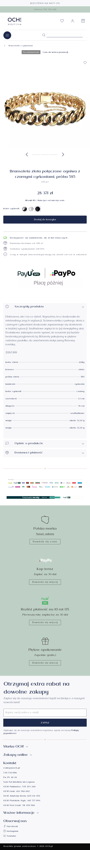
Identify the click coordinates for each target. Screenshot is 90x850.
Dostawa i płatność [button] (45, 453)
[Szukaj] (44, 35)
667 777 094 (34, 801)
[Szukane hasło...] (65, 34)
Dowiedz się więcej (45, 582)
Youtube (9, 836)
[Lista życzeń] (62, 22)
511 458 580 (28, 806)
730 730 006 (10, 773)
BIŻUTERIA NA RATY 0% (45, 3)
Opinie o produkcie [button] (45, 443)
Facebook (10, 827)
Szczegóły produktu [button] (45, 306)
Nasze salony (45, 534)
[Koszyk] (83, 22)
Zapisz (45, 723)
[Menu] (7, 35)
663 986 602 (23, 792)
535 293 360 (29, 787)
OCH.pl (49, 847)
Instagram (10, 831)
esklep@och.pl (11, 768)
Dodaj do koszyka (45, 220)
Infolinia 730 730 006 (45, 9)
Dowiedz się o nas (45, 542)
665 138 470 (33, 796)
